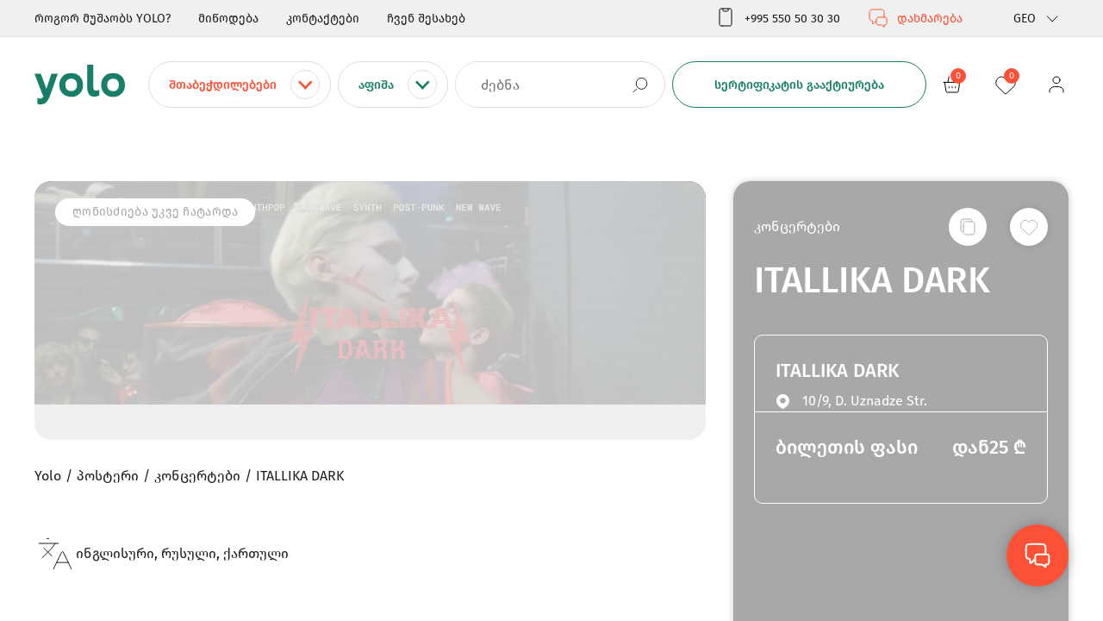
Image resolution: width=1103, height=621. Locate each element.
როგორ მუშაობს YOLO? (102, 18)
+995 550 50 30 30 (777, 18)
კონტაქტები (322, 18)
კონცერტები (797, 226)
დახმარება (915, 18)
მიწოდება (228, 18)
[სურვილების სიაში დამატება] (1029, 227)
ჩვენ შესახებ (426, 18)
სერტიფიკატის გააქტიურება (799, 85)
